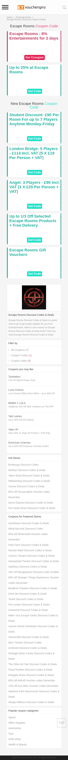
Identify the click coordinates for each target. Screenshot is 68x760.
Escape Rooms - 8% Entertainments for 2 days (33, 35)
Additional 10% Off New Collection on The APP (31, 406)
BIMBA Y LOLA (17, 403)
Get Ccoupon (34, 57)
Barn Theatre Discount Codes (25, 642)
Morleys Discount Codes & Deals (27, 470)
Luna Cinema (15, 390)
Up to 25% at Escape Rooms (28, 69)
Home (10, 17)
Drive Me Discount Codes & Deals (27, 593)
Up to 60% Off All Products (21, 420)
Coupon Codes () (21, 355)
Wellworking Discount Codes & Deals (29, 480)
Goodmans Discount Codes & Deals (28, 523)
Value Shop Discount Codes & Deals (29, 475)
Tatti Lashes (15, 416)
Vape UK (13, 429)
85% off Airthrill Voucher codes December (31, 680)
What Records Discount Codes (25, 528)
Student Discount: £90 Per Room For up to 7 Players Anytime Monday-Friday (34, 119)
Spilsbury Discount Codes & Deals (27, 566)
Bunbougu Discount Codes (23, 464)
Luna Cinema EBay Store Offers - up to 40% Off (31, 393)
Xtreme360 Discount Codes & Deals (28, 637)
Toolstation (14, 376)
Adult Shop (14, 739)
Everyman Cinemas (19, 442)
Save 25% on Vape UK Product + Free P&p (29, 433)
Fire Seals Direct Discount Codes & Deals (31, 508)
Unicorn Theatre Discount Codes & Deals (31, 555)
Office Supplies (16, 722)
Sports (12, 717)
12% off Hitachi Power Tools (21, 380)
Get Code (34, 91)
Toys (11, 733)
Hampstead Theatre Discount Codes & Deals (33, 561)
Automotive (14, 728)
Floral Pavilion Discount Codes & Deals (30, 669)
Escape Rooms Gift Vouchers (27, 252)
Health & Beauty (17, 744)
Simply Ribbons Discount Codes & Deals (31, 702)
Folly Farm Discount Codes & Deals (28, 544)
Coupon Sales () (21, 360)
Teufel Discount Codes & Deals (25, 599)
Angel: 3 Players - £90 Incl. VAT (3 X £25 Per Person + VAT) (34, 187)
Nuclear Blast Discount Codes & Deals (30, 550)
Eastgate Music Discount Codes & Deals (31, 675)
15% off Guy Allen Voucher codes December (33, 685)
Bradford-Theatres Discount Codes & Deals (32, 588)
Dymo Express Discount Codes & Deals (30, 502)
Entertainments (23, 17)
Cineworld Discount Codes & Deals (28, 610)
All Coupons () (20, 349)
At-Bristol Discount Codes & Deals (27, 647)
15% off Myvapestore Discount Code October (33, 572)
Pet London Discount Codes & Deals (29, 604)
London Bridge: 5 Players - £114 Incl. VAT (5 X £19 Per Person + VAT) (33, 153)
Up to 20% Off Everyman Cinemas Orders (28, 446)
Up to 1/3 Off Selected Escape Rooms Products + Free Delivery (32, 221)
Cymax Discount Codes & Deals (26, 486)
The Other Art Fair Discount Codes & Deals (32, 664)
